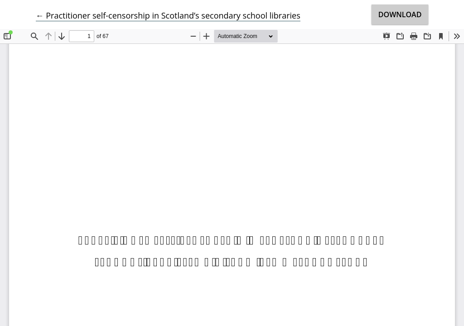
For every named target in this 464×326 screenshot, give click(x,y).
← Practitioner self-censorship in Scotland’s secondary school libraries (168, 15)
